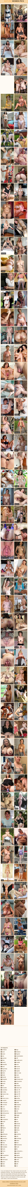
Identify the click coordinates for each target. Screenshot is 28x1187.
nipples (17, 1070)
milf (16, 1058)
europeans (4, 1119)
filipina (3, 1128)
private (17, 1106)
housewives (5, 1155)
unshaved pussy (20, 1151)
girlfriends (4, 1134)
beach (3, 1062)
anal (3, 1051)
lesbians (17, 1051)
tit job (17, 1147)
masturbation (19, 1056)
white (17, 1161)
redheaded (18, 1113)
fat (2, 1123)
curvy (3, 1109)
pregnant (18, 1104)
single (17, 1128)
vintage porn (19, 1157)
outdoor (17, 1085)
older (17, 1083)
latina (3, 1166)
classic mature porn (7, 1094)
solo (16, 1136)
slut (16, 1132)
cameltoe (4, 1089)
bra (2, 1085)
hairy (3, 1142)
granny (3, 1140)
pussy (17, 1109)
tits (16, 1149)
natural (17, 1068)
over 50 (17, 1092)
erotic (3, 1117)
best (3, 1066)
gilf (2, 1132)
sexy (17, 1121)
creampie (4, 1102)
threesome (18, 1144)
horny (3, 1151)
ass (2, 1056)
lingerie (17, 1054)
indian (3, 1157)
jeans (3, 1161)
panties (17, 1098)
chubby (3, 1092)
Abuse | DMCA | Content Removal (10, 1181)
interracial (4, 1159)
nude (17, 1075)
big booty (4, 1068)
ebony (3, 1115)
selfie (17, 1117)
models (17, 1062)
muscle (17, 1066)
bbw (2, 1060)
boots (3, 1083)
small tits (18, 1134)
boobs (3, 1081)
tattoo (17, 1140)
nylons (17, 1077)
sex (16, 1119)
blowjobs (4, 1079)
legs (16, 1049)
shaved (17, 1123)
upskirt (17, 1153)
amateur (4, 1049)
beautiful (4, 1064)
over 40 (17, 1089)
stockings (18, 1138)
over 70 (17, 1096)
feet (2, 1125)
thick (17, 1142)
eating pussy (5, 1113)
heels (3, 1149)
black (3, 1075)
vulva (17, 1159)
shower (17, 1125)
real (16, 1111)
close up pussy (5, 1098)
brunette (4, 1087)
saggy (17, 1115)
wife (16, 1163)
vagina (17, 1155)
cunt (3, 1106)
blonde (3, 1077)
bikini (3, 1073)
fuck (2, 1130)
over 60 (17, 1094)
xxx (16, 1166)
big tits (3, 1070)
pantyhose (18, 1100)
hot (2, 1153)
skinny (17, 1130)
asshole (3, 1058)
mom (17, 1064)
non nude (18, 1073)
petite (17, 1102)
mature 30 (18, 1087)
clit (2, 1096)
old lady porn (19, 1079)
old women (18, 1081)
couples (3, 1100)
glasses (3, 1136)
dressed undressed (6, 1111)
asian (3, 1054)
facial (3, 1121)
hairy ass (4, 1144)
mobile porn (18, 1060)
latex (3, 1163)
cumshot (4, 1104)
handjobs (4, 1147)
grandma (4, 1138)
